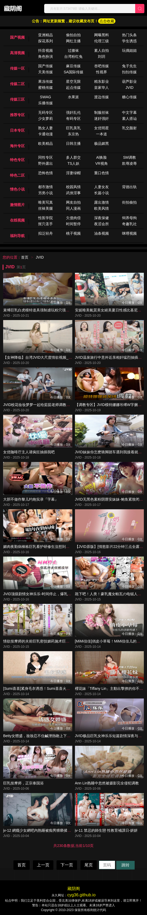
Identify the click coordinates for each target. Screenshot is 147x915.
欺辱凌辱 (129, 163)
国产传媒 (45, 66)
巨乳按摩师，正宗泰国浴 (23, 783)
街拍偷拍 (129, 202)
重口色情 (101, 173)
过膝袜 (73, 50)
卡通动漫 (45, 134)
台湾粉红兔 (73, 56)
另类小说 (45, 193)
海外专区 (17, 146)
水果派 (73, 97)
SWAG (45, 97)
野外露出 (45, 163)
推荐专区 (17, 115)
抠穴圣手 (45, 224)
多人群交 (73, 157)
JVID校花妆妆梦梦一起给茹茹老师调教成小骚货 (42, 405)
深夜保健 (101, 218)
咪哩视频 (129, 233)
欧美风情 (101, 208)
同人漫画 (73, 208)
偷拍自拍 (73, 35)
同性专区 (45, 157)
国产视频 (17, 37)
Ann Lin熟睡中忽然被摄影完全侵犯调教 (107, 783)
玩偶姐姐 (129, 50)
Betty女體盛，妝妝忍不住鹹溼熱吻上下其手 (38, 736)
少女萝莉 (45, 118)
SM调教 (129, 157)
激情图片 (17, 205)
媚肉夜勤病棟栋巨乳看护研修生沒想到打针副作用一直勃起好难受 (56, 546)
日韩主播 (73, 143)
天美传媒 (45, 72)
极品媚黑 (101, 143)
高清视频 (17, 53)
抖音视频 (45, 50)
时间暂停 (73, 224)
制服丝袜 (101, 112)
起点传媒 (73, 87)
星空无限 (73, 81)
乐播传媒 (45, 103)
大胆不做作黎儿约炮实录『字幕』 (30, 499)
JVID (129, 87)
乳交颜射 (129, 128)
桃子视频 (73, 233)
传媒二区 (17, 84)
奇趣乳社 (129, 224)
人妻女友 (101, 187)
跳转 (125, 865)
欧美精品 (45, 143)
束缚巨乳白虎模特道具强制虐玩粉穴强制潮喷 (40, 310)
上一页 (43, 865)
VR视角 (101, 163)
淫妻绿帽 (73, 173)
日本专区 (17, 130)
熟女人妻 (45, 128)
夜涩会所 (101, 224)
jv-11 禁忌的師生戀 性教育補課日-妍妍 (106, 830)
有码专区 (73, 118)
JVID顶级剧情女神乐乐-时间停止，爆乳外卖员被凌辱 (46, 594)
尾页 (88, 865)
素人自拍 (101, 50)
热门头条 (129, 35)
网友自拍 (73, 202)
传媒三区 (17, 99)
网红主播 (73, 41)
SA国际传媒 (73, 72)
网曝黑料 (101, 35)
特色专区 (17, 160)
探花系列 (45, 41)
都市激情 (45, 187)
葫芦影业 (129, 81)
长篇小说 (101, 193)
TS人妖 (74, 163)
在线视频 (17, 220)
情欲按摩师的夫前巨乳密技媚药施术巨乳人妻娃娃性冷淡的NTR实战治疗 (62, 641)
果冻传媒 (45, 81)
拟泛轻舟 (45, 233)
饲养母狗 (129, 218)
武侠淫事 (73, 193)
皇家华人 (101, 87)
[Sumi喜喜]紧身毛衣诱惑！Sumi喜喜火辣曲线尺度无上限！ (51, 688)
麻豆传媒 (73, 66)
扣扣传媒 (129, 72)
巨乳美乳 (73, 128)
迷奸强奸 (101, 118)
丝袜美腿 (45, 208)
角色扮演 (45, 56)
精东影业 (101, 81)
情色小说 (17, 189)
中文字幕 (129, 112)
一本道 (101, 134)
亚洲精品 (45, 35)
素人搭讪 (129, 118)
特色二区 (17, 175)
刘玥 (101, 56)
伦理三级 (101, 41)
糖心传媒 (129, 97)
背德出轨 (129, 187)
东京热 (73, 134)
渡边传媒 (101, 97)
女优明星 (101, 128)
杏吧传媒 (101, 66)
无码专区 (45, 112)
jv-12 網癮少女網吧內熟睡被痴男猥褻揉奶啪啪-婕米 (45, 830)
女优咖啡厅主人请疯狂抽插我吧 (29, 452)
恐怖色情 (45, 173)
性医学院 (45, 218)
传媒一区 (17, 68)
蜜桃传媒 (45, 87)
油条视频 (101, 233)
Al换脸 (101, 157)
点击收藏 (106, 21)
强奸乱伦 (73, 112)
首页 (24, 257)
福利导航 (17, 236)
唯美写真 (45, 202)
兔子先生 (129, 66)
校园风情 (73, 187)
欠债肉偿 (73, 218)
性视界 (101, 72)
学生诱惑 (129, 41)
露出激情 (101, 202)
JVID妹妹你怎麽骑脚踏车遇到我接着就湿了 (110, 452)
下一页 (66, 865)
